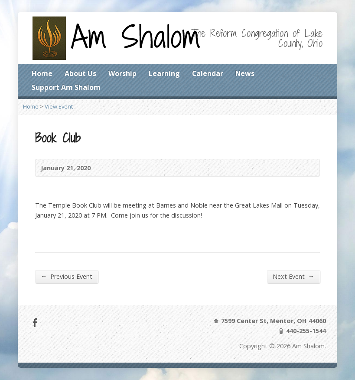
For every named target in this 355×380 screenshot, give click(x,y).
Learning (164, 73)
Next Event (293, 276)
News (244, 73)
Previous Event (66, 276)
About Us (80, 73)
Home (42, 73)
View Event (59, 106)
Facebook (35, 322)
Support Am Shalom (66, 87)
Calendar (207, 73)
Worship (122, 73)
